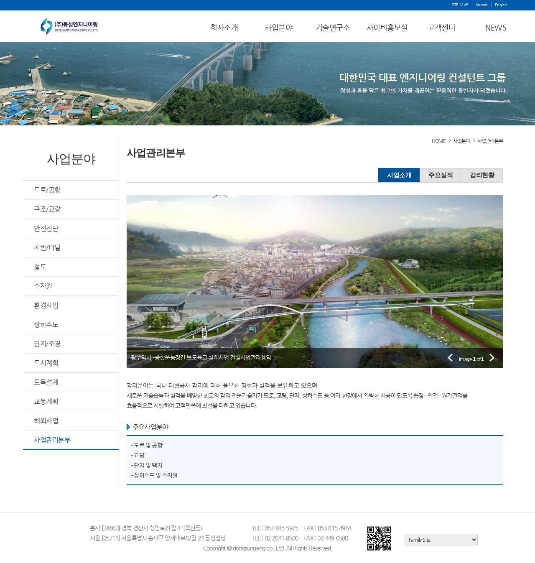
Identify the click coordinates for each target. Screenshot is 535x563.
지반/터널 (47, 248)
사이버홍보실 (387, 27)
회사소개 (224, 27)
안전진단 (46, 228)
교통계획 (46, 401)
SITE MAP (460, 5)
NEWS (495, 27)
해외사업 (46, 421)
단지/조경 (47, 344)
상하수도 (46, 325)
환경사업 (46, 305)
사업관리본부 (52, 440)
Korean (482, 5)
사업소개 (399, 174)
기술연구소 (333, 27)
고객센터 (441, 27)
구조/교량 (47, 209)
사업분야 (278, 27)
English (501, 5)
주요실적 (440, 174)
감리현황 (482, 174)
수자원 (43, 286)
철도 (40, 267)
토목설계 (46, 382)
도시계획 (46, 363)
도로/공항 (47, 190)
